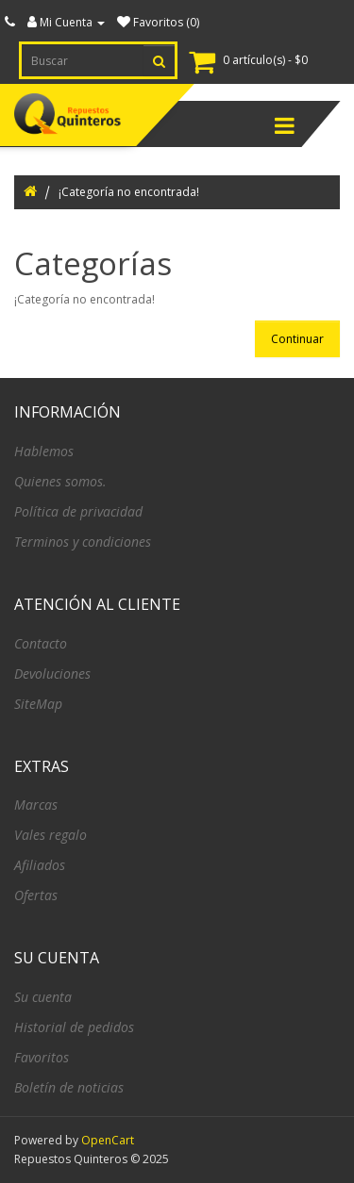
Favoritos (41, 1057)
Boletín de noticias (69, 1087)
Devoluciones (52, 673)
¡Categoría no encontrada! (129, 192)
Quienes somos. (60, 481)
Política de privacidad (78, 511)
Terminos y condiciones (82, 541)
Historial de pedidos (74, 1027)
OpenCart (107, 1140)
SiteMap (38, 704)
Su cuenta (43, 997)
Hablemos (44, 451)
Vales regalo (50, 835)
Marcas (36, 804)
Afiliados (39, 865)
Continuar (297, 339)
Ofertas (36, 895)
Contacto (40, 643)
